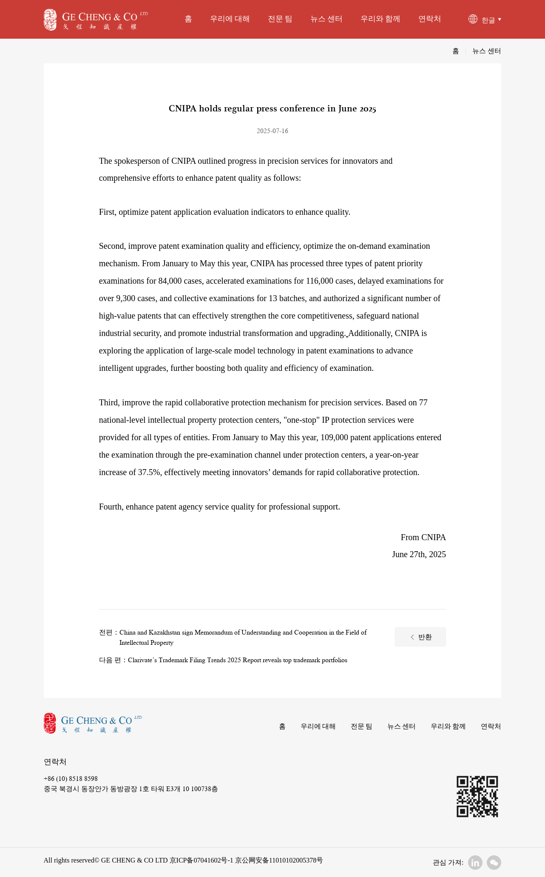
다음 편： (113, 660)
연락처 (429, 19)
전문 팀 (280, 19)
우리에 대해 (230, 19)
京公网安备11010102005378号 (278, 860)
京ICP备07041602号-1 (201, 860)
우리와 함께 (380, 19)
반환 (420, 638)
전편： (109, 632)
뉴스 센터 (326, 19)
